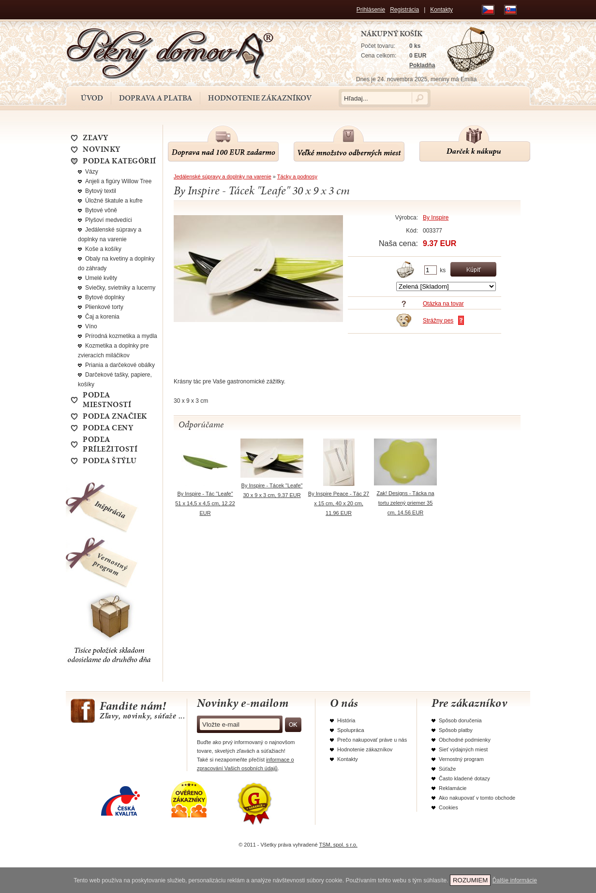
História (346, 720)
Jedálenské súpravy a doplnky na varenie (222, 176)
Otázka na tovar (443, 303)
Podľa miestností (107, 400)
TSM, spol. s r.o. (338, 845)
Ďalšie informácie (514, 880)
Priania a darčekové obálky (120, 365)
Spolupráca (350, 730)
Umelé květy (101, 278)
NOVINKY (101, 149)
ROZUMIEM (470, 880)
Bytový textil (100, 191)
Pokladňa (422, 65)
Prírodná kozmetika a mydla (121, 336)
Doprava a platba (155, 98)
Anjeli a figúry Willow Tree (118, 181)
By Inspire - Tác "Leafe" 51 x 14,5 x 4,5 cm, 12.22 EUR (205, 503)
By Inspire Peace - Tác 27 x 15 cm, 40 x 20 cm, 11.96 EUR (338, 503)
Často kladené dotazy (464, 778)
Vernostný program (461, 759)
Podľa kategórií (119, 161)
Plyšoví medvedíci (108, 220)
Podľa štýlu (110, 460)
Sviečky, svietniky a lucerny (120, 287)
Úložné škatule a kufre (114, 200)
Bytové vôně (101, 210)
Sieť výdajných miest (463, 749)
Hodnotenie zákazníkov (260, 98)
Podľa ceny (108, 428)
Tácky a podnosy (297, 176)
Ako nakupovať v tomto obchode (477, 798)
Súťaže (447, 769)
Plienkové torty (104, 307)
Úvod (92, 98)
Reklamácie (452, 788)
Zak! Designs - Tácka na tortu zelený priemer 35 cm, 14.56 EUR (405, 502)
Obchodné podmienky (465, 740)
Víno (91, 326)
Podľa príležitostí (110, 444)
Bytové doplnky (104, 297)
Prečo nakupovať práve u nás (372, 740)
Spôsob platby (456, 730)
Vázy (91, 171)
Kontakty (441, 9)
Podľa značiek (115, 416)
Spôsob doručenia (460, 720)
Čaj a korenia (102, 316)
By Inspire (435, 217)
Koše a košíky (103, 249)
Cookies (448, 807)
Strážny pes (438, 320)
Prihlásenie (371, 9)
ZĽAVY (95, 137)
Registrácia (404, 9)
